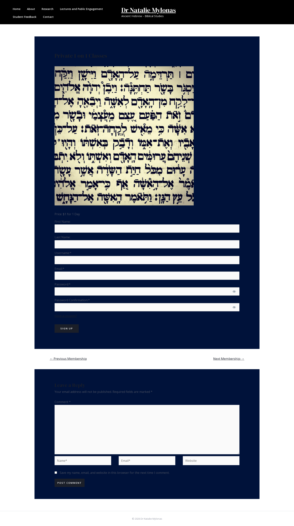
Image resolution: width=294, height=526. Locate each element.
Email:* (59, 269)
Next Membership (228, 358)
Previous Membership (68, 358)
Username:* (63, 253)
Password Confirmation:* (72, 300)
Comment (63, 402)
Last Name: (62, 237)
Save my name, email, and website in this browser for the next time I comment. (115, 473)
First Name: (62, 222)
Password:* (62, 284)
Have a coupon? (66, 316)
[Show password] (234, 291)
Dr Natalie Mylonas (148, 9)
